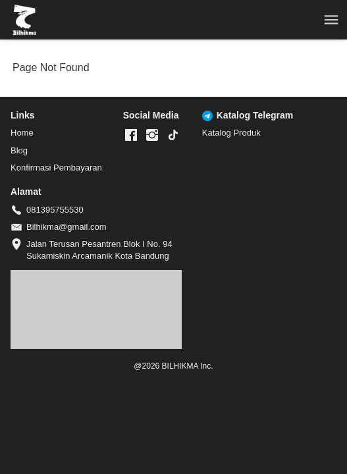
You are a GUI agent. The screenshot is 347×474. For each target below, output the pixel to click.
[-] (131, 135)
